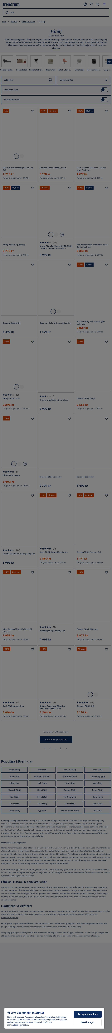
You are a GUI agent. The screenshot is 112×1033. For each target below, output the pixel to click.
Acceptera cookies (88, 1014)
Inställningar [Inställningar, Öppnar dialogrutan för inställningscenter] (87, 1022)
